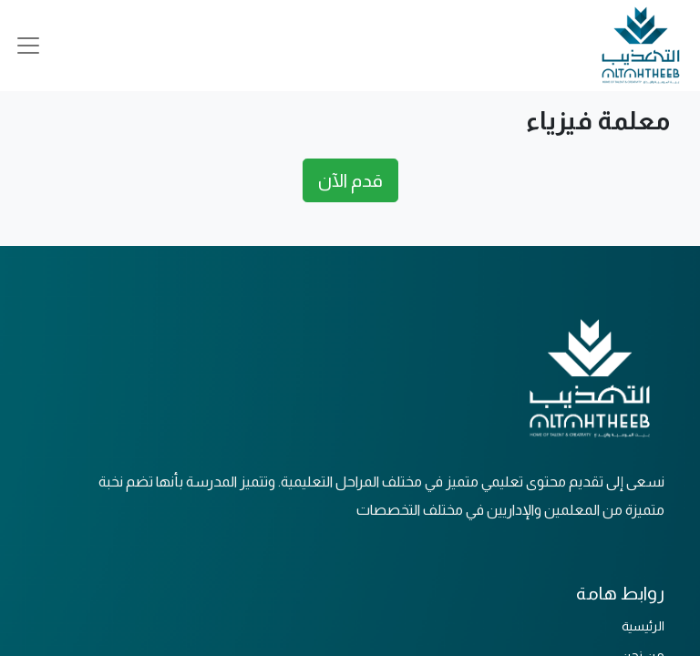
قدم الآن (350, 180)
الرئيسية (643, 626)
